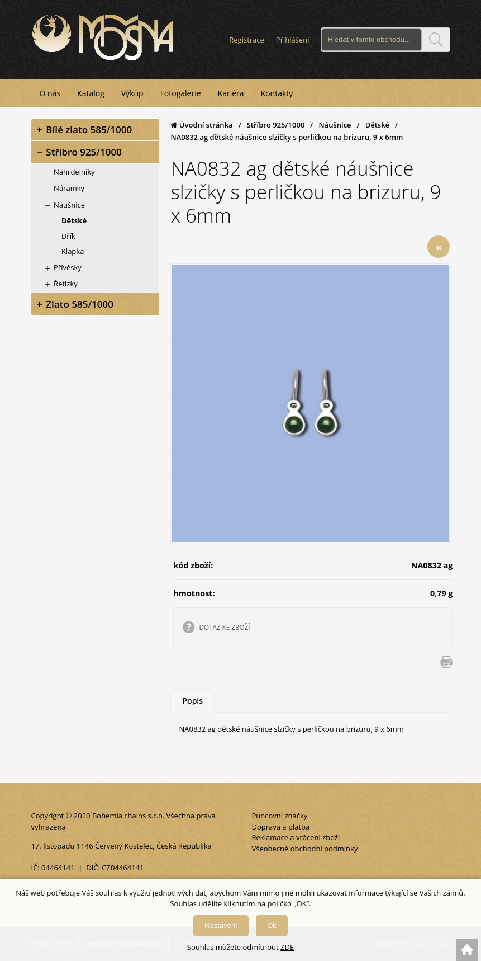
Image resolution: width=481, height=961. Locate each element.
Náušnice (334, 125)
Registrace (246, 40)
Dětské (377, 125)
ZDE (287, 947)
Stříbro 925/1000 (276, 125)
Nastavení (220, 925)
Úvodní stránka (201, 125)
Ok (272, 925)
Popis (192, 700)
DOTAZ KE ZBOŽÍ (224, 627)
